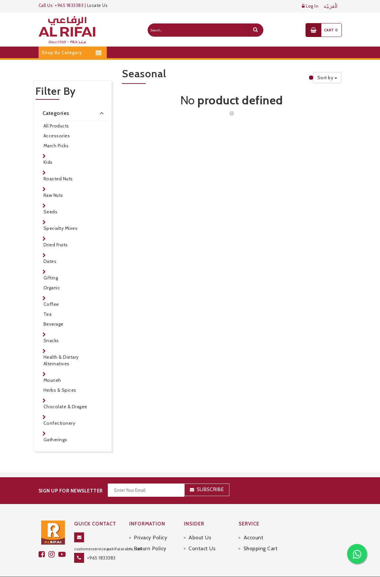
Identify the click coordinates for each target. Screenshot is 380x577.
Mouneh (52, 380)
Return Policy (150, 535)
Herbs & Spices (60, 390)
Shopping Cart (261, 535)
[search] (255, 30)
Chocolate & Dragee (65, 407)
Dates (50, 261)
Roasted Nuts (58, 179)
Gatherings (55, 440)
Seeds (51, 212)
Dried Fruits (56, 245)
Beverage (54, 324)
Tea (48, 314)
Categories (74, 113)
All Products (56, 126)
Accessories (57, 136)
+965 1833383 (101, 544)
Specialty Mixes (61, 228)
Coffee (51, 304)
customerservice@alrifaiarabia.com (108, 534)
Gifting (51, 278)
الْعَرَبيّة (331, 6)
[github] (53, 540)
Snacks (51, 340)
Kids (48, 162)
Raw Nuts (53, 195)
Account (254, 524)
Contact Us (202, 535)
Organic (52, 288)
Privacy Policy (150, 524)
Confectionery (59, 423)
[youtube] (63, 540)
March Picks (56, 146)
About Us (200, 524)
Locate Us (97, 5)
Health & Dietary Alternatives (61, 360)
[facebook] (43, 540)
